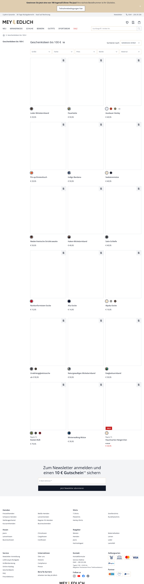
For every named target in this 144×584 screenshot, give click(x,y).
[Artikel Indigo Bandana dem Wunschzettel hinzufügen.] (101, 124)
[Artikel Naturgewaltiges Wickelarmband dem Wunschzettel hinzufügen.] (101, 320)
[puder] (106, 433)
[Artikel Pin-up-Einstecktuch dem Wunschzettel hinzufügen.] (63, 124)
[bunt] (31, 173)
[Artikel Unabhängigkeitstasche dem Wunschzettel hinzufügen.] (63, 320)
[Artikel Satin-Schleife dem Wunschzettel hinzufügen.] (138, 188)
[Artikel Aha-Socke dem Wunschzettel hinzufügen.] (101, 252)
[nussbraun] (115, 301)
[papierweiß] (106, 109)
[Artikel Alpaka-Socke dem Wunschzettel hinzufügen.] (138, 252)
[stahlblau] (69, 433)
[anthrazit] (35, 433)
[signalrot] (31, 301)
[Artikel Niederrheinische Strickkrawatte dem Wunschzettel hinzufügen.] (63, 188)
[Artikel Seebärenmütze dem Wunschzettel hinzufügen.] (138, 124)
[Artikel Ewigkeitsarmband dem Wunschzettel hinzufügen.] (138, 320)
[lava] (69, 109)
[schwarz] (106, 237)
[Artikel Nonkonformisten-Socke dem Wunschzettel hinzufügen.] (63, 252)
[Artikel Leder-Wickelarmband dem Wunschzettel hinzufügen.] (63, 60)
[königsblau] (69, 301)
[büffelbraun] (31, 109)
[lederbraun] (69, 237)
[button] (130, 42)
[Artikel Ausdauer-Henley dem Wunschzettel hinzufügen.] (138, 60)
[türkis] (106, 369)
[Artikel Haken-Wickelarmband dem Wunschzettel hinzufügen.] (101, 188)
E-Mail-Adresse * (45, 481)
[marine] (111, 173)
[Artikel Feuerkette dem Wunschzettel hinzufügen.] (101, 60)
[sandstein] (106, 301)
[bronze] (31, 237)
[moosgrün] (31, 433)
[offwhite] (106, 173)
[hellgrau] (111, 301)
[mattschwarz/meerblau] (69, 369)
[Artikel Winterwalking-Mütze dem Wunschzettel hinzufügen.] (101, 384)
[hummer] (111, 109)
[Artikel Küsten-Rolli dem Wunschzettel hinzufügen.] (63, 384)
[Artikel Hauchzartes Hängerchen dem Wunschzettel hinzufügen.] (138, 384)
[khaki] (115, 109)
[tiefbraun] (35, 369)
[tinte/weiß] (69, 173)
